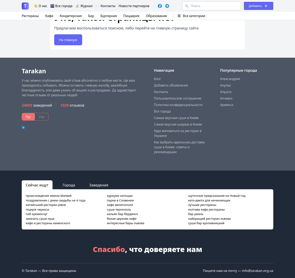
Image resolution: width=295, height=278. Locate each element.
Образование (156, 16)
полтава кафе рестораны (206, 209)
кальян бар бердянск (122, 214)
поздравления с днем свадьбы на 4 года (55, 200)
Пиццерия (131, 16)
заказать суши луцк (40, 218)
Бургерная (108, 16)
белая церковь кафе (122, 218)
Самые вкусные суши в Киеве (176, 118)
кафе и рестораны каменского (48, 223)
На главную (68, 40)
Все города (162, 111)
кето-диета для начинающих (209, 200)
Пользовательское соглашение (177, 98)
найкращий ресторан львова (209, 218)
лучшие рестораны (202, 205)
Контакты (161, 92)
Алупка (225, 85)
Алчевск (226, 98)
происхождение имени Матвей (49, 196)
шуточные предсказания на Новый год (216, 196)
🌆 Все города (61, 6)
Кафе (49, 16)
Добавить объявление (171, 85)
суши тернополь (119, 209)
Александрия (230, 79)
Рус (28, 117)
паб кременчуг (37, 214)
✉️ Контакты (106, 6)
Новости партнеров (133, 6)
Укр (41, 117)
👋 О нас (40, 6)
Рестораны (30, 16)
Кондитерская (71, 16)
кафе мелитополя (120, 205)
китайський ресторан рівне (46, 205)
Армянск (226, 105)
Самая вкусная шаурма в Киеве (178, 124)
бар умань (195, 214)
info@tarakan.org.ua (257, 270)
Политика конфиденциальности (178, 105)
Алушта (225, 92)
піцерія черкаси (37, 209)
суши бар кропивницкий (206, 223)
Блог (157, 79)
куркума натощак (120, 196)
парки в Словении (120, 200)
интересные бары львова (125, 223)
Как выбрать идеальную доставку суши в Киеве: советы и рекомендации (179, 147)
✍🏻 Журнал (84, 6)
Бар (91, 16)
